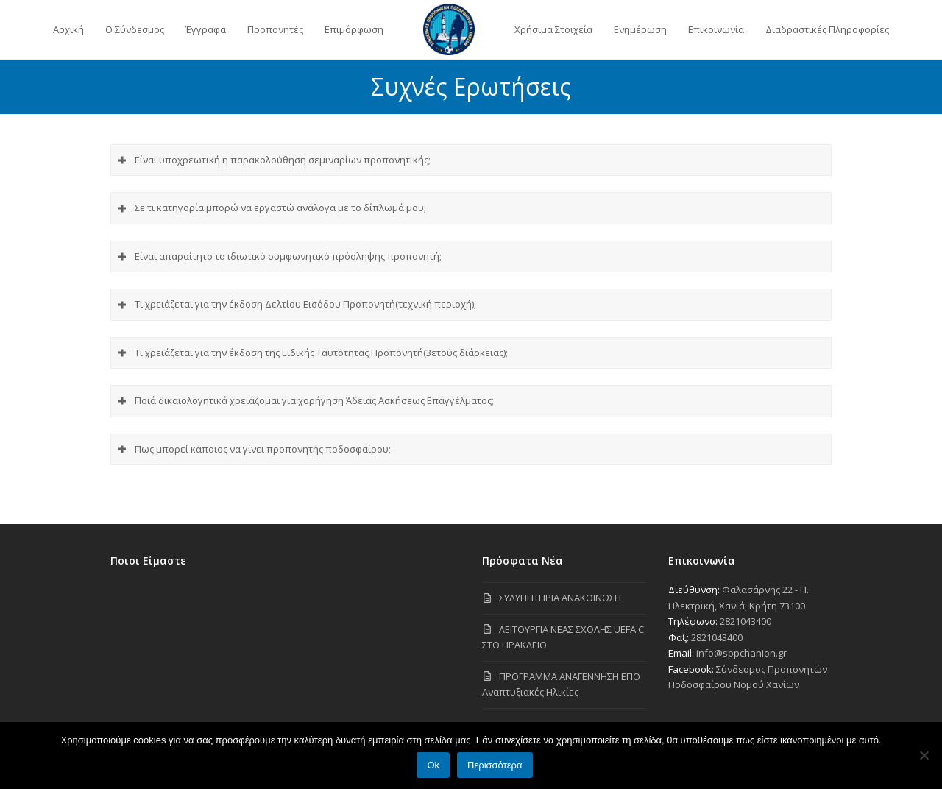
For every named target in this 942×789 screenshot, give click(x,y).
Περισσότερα (494, 765)
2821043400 (745, 621)
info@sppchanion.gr (741, 652)
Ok (433, 765)
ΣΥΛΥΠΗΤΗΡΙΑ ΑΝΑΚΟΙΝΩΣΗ (560, 597)
